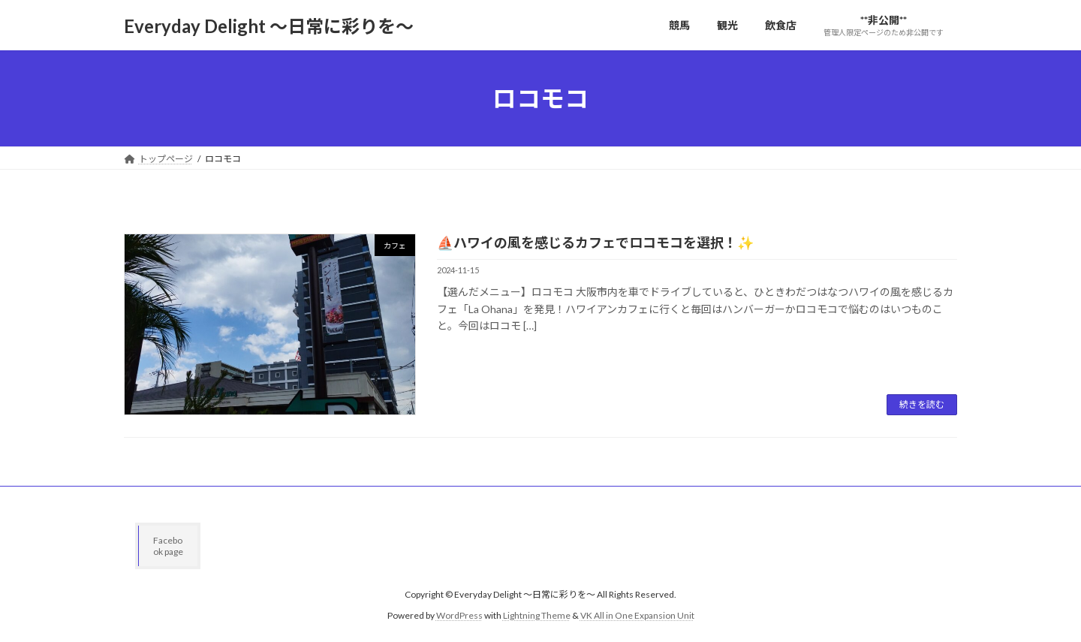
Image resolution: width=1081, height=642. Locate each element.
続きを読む (921, 404)
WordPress (459, 616)
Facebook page (168, 546)
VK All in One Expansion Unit (637, 616)
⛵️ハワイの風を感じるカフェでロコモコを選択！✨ (595, 242)
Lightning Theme (537, 616)
